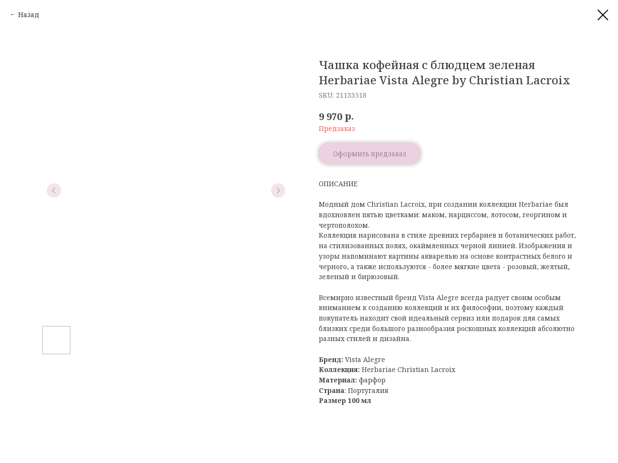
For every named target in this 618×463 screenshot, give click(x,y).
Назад (28, 14)
